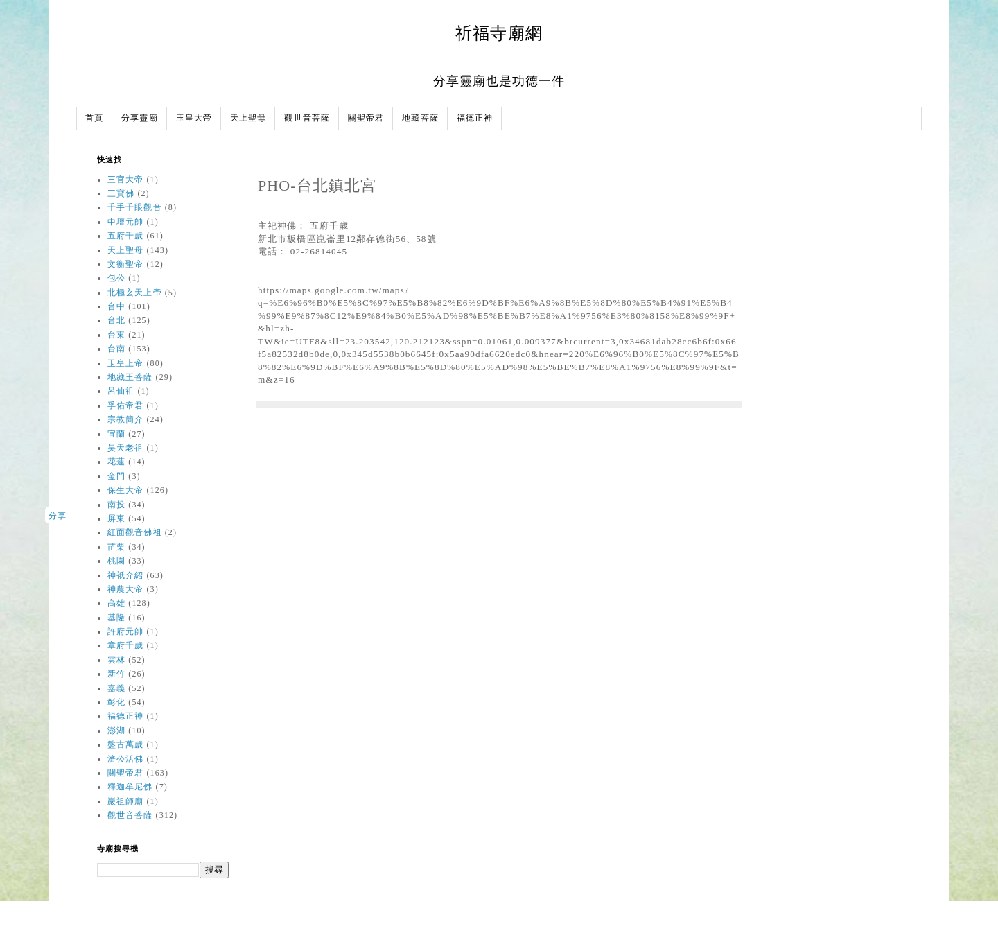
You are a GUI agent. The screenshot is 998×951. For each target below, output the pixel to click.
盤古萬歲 (125, 744)
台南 (116, 349)
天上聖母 (248, 118)
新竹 (116, 674)
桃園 (116, 561)
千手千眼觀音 (134, 207)
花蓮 (116, 461)
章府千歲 (125, 645)
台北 (116, 320)
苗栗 (116, 547)
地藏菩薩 (420, 118)
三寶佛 (120, 193)
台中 (116, 306)
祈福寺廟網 (499, 33)
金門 (116, 476)
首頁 (94, 118)
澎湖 (116, 730)
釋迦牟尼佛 (130, 787)
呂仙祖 (120, 391)
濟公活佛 (125, 759)
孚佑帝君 (125, 405)
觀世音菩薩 (307, 118)
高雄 (116, 603)
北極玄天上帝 (134, 292)
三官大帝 (125, 179)
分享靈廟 (139, 118)
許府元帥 (125, 631)
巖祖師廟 (125, 801)
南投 (116, 504)
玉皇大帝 (194, 118)
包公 (116, 278)
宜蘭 (116, 434)
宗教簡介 (125, 419)
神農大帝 (125, 589)
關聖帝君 (366, 118)
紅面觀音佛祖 (134, 532)
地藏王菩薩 (130, 377)
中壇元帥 (125, 222)
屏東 (116, 518)
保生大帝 (125, 490)
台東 (116, 335)
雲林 (116, 660)
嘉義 (116, 688)
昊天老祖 (125, 448)
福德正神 (475, 118)
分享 (58, 516)
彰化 (116, 702)
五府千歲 (125, 236)
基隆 (116, 617)
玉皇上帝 (125, 363)
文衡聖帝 (125, 264)
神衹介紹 (125, 575)
